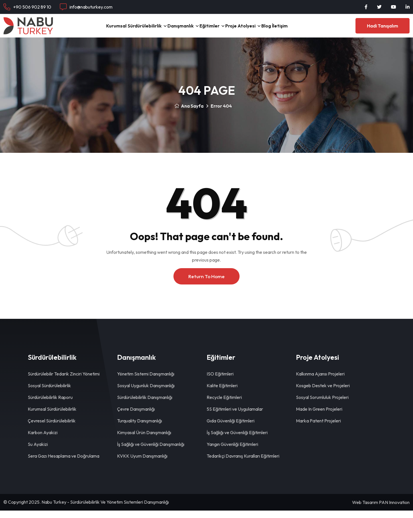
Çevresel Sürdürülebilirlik (52, 428)
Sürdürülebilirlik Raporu (50, 405)
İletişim (307, 29)
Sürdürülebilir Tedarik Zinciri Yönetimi (64, 381)
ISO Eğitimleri (220, 381)
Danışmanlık (171, 29)
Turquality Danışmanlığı (139, 428)
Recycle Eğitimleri (224, 405)
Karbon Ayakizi (43, 440)
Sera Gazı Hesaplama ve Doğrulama (63, 463)
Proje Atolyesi (250, 29)
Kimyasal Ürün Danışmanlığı (144, 440)
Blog (285, 29)
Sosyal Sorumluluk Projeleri (322, 405)
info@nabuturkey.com (91, 7)
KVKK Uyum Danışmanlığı (142, 463)
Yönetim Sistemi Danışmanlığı (145, 381)
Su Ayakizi (38, 451)
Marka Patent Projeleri (318, 428)
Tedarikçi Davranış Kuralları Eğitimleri (243, 463)
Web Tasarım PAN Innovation (381, 510)
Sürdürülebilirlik (125, 29)
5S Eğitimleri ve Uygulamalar (235, 416)
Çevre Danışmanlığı (136, 416)
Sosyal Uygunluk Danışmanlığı (146, 393)
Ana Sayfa (188, 113)
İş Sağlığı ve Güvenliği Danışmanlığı (150, 451)
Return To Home (206, 284)
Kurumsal (89, 29)
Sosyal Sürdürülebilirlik (49, 393)
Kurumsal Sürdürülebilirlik (52, 416)
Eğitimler (209, 29)
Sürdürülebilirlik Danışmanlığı (144, 405)
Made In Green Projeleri (319, 416)
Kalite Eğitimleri (222, 393)
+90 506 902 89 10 (32, 7)
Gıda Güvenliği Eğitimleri (230, 428)
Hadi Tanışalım (382, 29)
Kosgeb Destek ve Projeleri (323, 393)
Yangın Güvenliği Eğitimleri (232, 451)
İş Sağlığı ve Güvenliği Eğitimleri (237, 440)
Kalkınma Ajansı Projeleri (320, 381)
